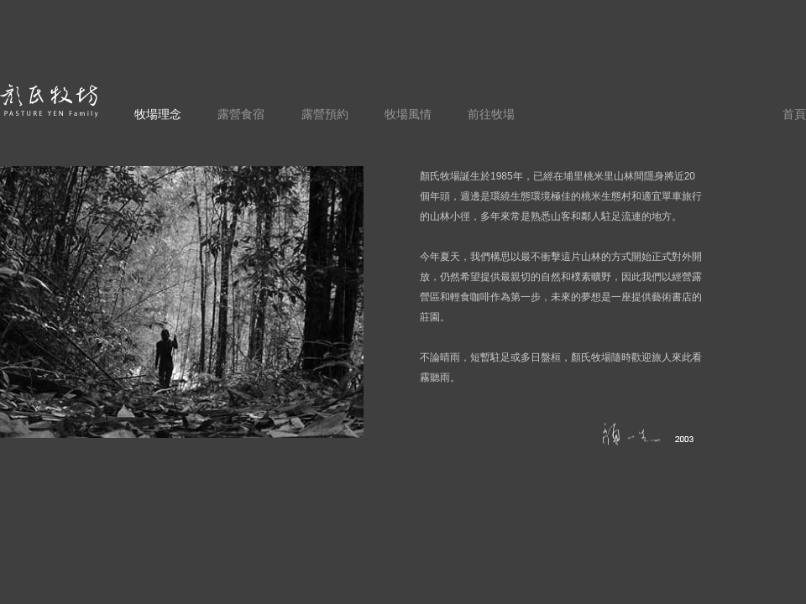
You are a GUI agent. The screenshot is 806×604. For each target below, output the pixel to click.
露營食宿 (240, 114)
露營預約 (324, 114)
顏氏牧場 (49, 100)
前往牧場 (491, 114)
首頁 (794, 114)
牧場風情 (408, 114)
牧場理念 (157, 114)
